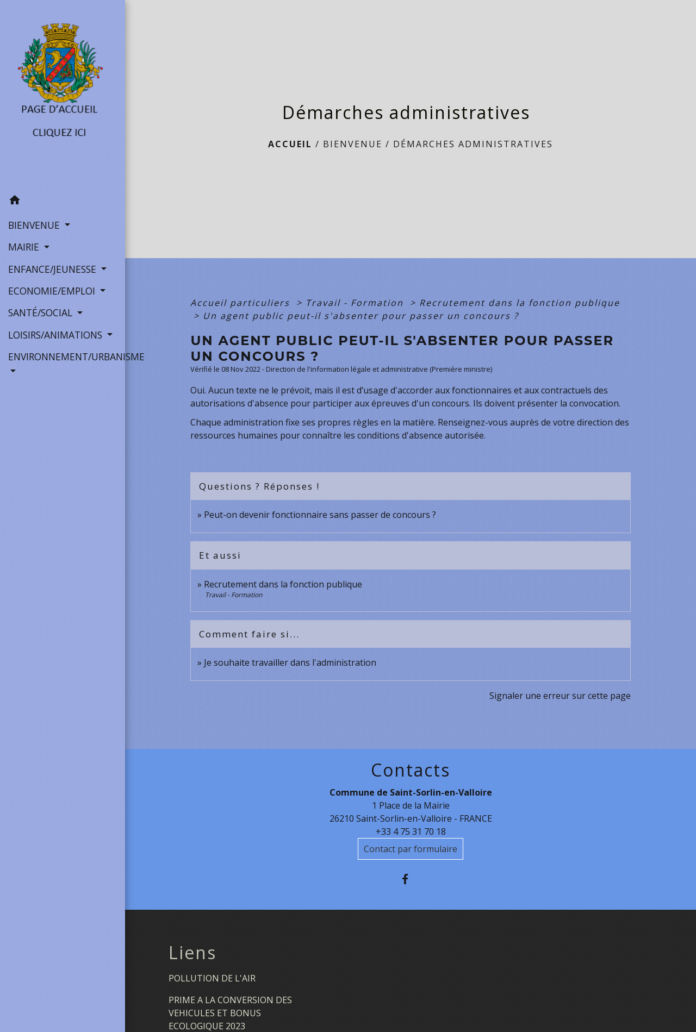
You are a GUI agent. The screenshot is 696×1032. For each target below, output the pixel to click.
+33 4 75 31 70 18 (411, 831)
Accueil (290, 144)
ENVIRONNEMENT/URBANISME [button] (62, 356)
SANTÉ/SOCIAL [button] (41, 312)
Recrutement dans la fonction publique (519, 303)
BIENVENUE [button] (35, 225)
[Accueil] (62, 95)
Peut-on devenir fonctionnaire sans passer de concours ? (320, 515)
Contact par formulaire (410, 849)
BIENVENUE (352, 144)
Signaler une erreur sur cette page (560, 696)
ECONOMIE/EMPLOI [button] (53, 290)
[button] (62, 202)
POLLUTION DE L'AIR (212, 978)
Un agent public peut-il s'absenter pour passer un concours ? (361, 316)
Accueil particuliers (241, 303)
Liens (192, 952)
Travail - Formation (356, 303)
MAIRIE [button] (25, 246)
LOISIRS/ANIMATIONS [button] (56, 334)
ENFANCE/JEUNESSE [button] (53, 269)
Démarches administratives (473, 144)
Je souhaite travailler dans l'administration (290, 662)
